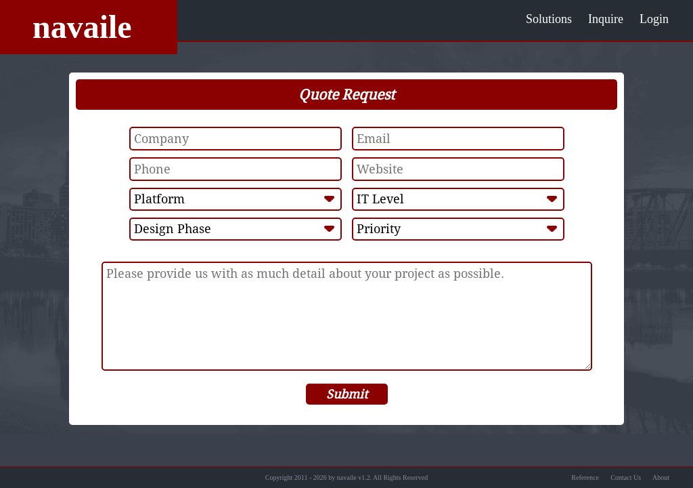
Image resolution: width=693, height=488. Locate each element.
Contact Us (625, 477)
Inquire (605, 19)
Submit (346, 394)
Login (654, 19)
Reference (585, 477)
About (660, 477)
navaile (82, 27)
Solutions (549, 19)
